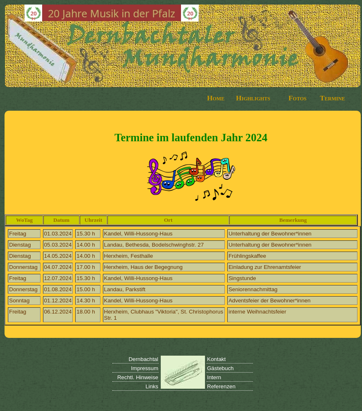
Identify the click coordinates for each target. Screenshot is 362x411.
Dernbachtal (143, 359)
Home (215, 98)
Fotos (297, 98)
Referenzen (221, 386)
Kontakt (216, 359)
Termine (332, 98)
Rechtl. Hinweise (137, 377)
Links (151, 386)
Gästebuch (220, 368)
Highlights (253, 98)
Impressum (144, 368)
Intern (214, 377)
